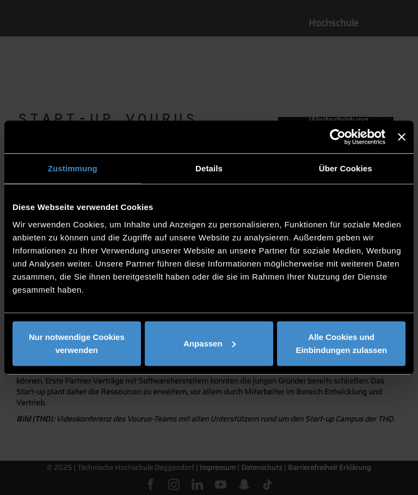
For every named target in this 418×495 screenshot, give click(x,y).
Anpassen (209, 343)
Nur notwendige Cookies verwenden (77, 343)
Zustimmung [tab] (72, 168)
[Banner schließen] (401, 137)
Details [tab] (209, 168)
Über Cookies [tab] (345, 168)
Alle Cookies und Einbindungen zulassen (341, 343)
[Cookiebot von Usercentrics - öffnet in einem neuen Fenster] (337, 137)
